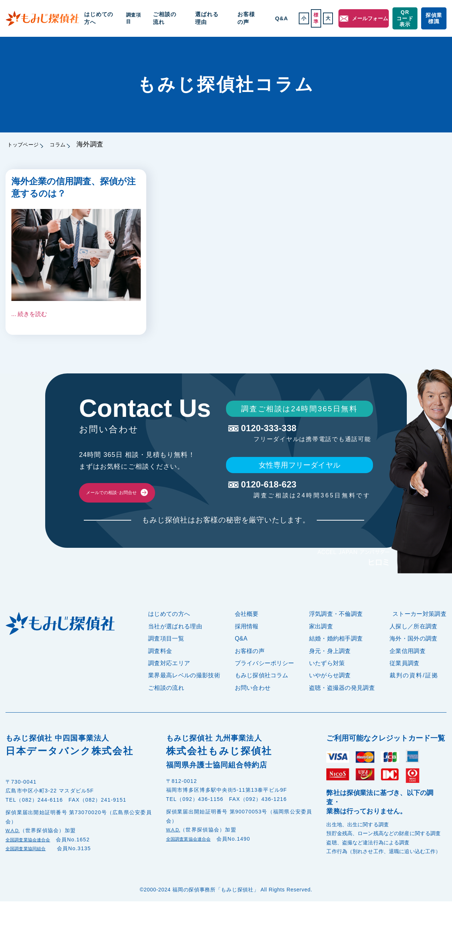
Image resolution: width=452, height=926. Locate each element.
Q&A (266, 18)
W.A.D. (15, 855)
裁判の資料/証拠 (414, 700)
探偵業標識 (431, 18)
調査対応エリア (169, 688)
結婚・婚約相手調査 (336, 663)
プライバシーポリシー (264, 688)
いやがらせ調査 (330, 700)
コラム (73, 144)
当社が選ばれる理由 (175, 651)
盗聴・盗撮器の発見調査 (342, 712)
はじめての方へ (109, 18)
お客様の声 (241, 18)
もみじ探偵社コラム (261, 700)
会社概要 (247, 639)
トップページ (27, 144)
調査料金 (160, 676)
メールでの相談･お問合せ (139, 505)
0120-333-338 (299, 431)
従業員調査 (405, 688)
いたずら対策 (327, 688)
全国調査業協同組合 (31, 873)
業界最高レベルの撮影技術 (184, 700)
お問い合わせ (252, 712)
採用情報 (247, 651)
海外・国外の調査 (414, 663)
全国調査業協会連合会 (34, 864)
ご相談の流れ (173, 18)
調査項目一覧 (166, 663)
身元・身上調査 (330, 676)
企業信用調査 (408, 676)
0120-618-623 (299, 496)
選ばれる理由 (209, 18)
